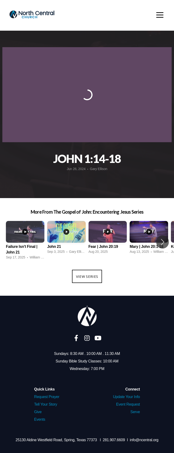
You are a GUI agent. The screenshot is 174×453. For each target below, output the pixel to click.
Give (38, 412)
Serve (135, 412)
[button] (162, 242)
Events (39, 419)
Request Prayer (46, 397)
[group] (25, 242)
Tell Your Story (45, 404)
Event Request (128, 404)
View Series (87, 276)
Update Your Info (126, 397)
